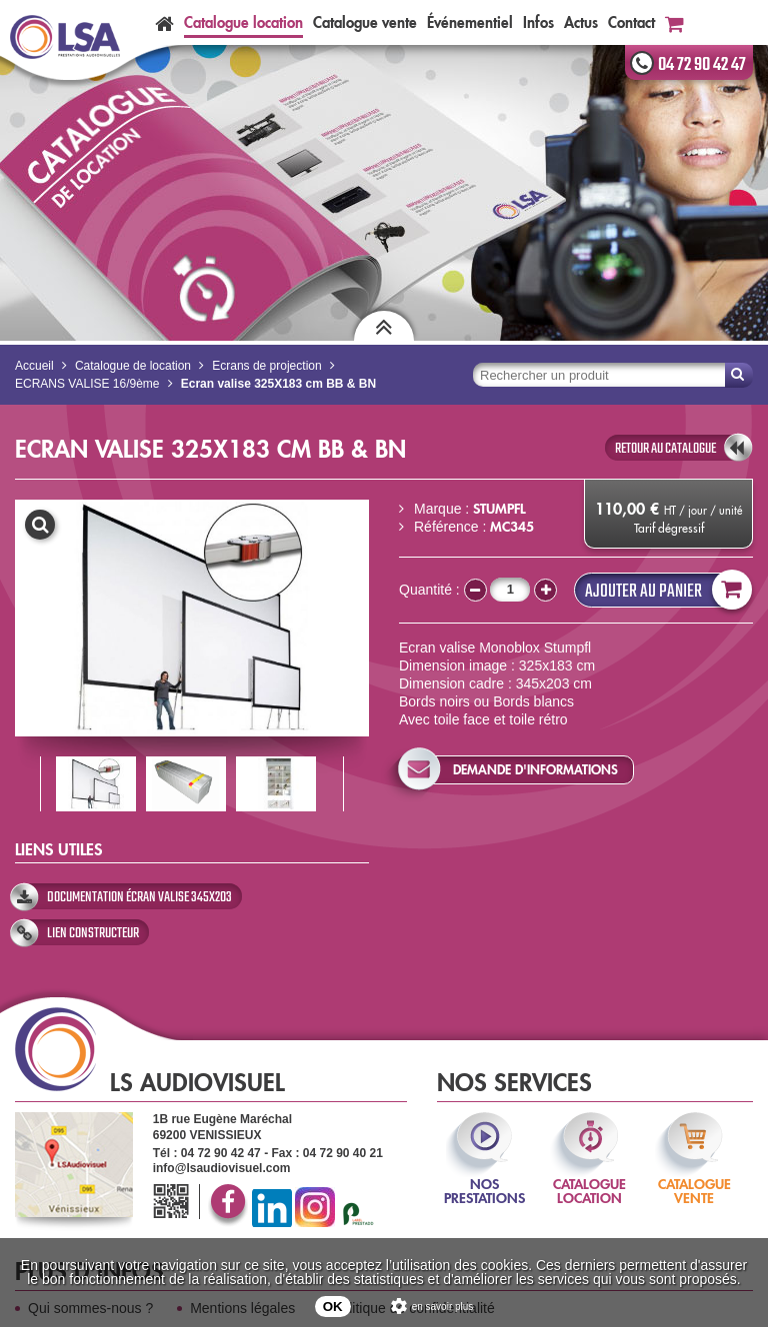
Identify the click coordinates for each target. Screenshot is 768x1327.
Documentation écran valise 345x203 (139, 897)
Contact (631, 22)
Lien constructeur (93, 933)
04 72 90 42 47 (702, 65)
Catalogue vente (365, 22)
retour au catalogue (665, 449)
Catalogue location (243, 22)
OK (333, 1306)
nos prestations (484, 1177)
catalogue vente (694, 1177)
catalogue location (589, 1177)
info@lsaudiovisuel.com (222, 1168)
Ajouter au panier (664, 590)
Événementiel (470, 22)
